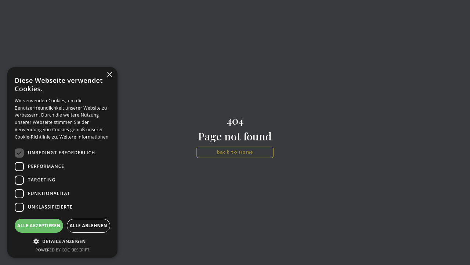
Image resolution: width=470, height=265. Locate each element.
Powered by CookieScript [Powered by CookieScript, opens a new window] (63, 250)
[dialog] (62, 162)
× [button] (109, 75)
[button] (62, 241)
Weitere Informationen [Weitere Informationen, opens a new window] (84, 137)
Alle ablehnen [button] (88, 225)
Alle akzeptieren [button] (39, 225)
